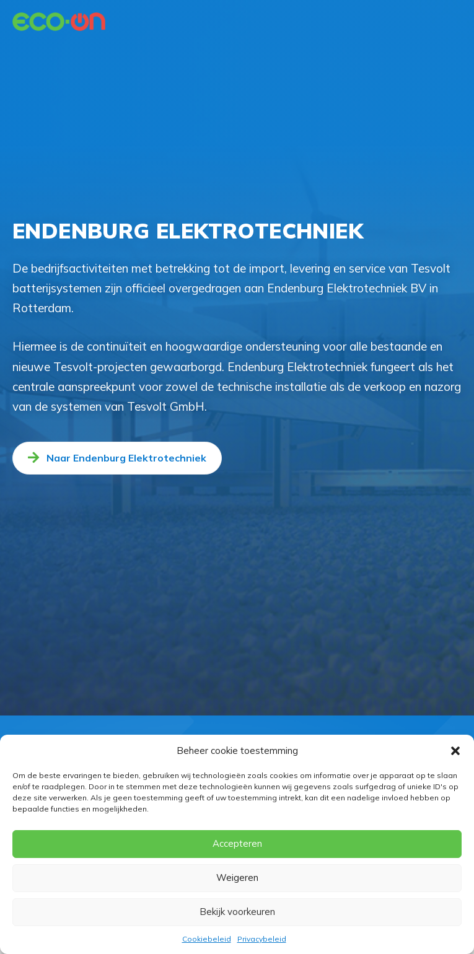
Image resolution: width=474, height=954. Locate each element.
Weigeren (237, 877)
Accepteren (237, 843)
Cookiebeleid (206, 938)
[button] (455, 751)
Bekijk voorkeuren (237, 911)
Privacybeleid (261, 938)
